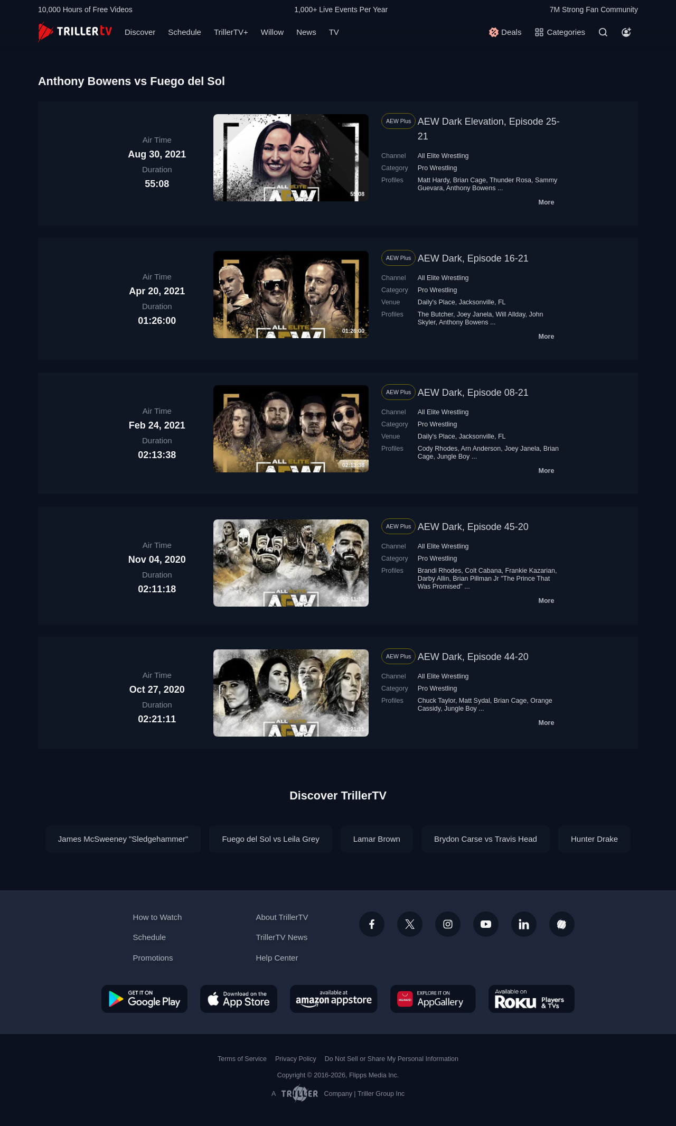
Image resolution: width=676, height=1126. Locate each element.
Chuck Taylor (436, 700)
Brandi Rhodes (440, 570)
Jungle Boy (453, 456)
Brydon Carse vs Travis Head (485, 838)
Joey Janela (474, 314)
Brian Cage (469, 180)
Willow (272, 31)
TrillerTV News (281, 937)
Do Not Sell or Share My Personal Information (391, 1059)
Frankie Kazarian (530, 570)
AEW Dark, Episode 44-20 (473, 657)
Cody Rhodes (438, 448)
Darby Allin (433, 578)
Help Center (277, 957)
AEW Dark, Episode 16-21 (473, 258)
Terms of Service (242, 1059)
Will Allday (510, 314)
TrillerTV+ (231, 31)
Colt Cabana (483, 570)
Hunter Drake (594, 838)
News (306, 31)
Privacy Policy (295, 1059)
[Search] (603, 32)
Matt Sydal (474, 700)
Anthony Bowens (471, 188)
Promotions (153, 957)
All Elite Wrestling (443, 156)
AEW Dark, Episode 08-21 (473, 392)
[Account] (626, 32)
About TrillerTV (282, 917)
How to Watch (157, 917)
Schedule (184, 31)
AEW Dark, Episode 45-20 (473, 527)
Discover (140, 31)
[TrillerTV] (75, 32)
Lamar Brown (376, 838)
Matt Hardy (433, 180)
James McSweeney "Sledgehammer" (123, 838)
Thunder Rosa (510, 180)
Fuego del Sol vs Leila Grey (270, 838)
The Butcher (435, 314)
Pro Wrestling (437, 168)
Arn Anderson (481, 448)
